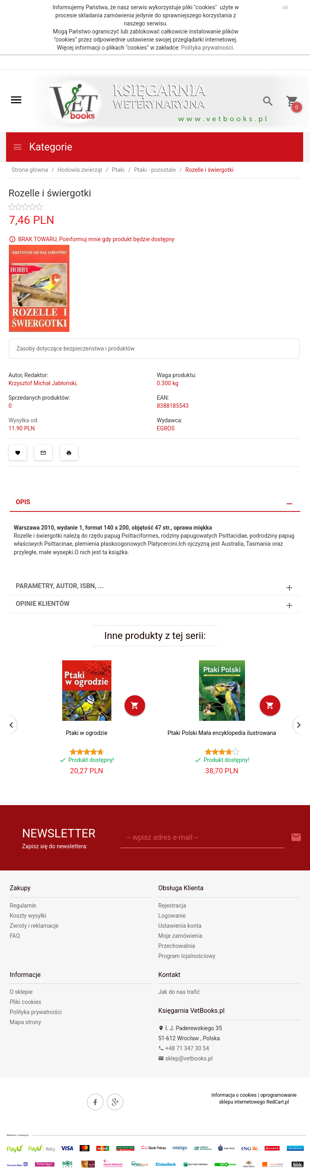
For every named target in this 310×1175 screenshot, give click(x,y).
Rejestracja (172, 905)
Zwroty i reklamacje (34, 925)
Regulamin (23, 905)
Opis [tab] (23, 502)
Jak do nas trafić (179, 992)
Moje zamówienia (180, 936)
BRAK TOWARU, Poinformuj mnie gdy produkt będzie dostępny (96, 239)
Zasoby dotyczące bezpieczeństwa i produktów (76, 348)
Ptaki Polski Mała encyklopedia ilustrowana (222, 733)
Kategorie (42, 147)
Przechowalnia (176, 946)
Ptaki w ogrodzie (86, 733)
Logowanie (172, 915)
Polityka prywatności (207, 47)
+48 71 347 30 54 (183, 1048)
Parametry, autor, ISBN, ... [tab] (60, 586)
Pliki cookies (25, 1002)
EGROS (166, 428)
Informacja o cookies (234, 1095)
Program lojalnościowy (187, 956)
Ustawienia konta (179, 925)
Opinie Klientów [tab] (42, 603)
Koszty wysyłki (28, 915)
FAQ (15, 936)
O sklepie (21, 992)
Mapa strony (25, 1022)
